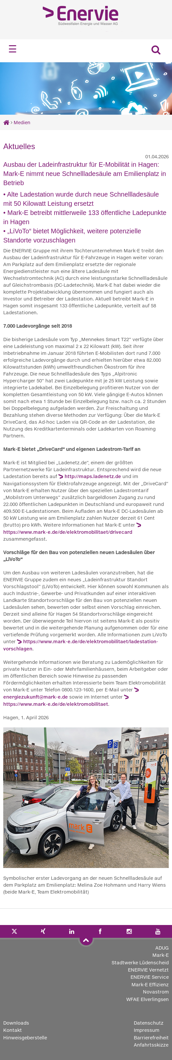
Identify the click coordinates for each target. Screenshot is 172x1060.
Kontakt (12, 1030)
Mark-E (160, 955)
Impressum (146, 1030)
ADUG (162, 948)
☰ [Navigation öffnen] (12, 49)
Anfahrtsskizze (151, 1045)
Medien (22, 122)
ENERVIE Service (150, 977)
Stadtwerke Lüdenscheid (140, 962)
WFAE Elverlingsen (147, 999)
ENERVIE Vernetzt (148, 970)
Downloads (16, 1023)
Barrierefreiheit (151, 1037)
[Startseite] (6, 122)
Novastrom (156, 991)
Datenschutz (149, 1023)
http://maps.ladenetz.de (93, 476)
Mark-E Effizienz (150, 984)
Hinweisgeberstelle (25, 1037)
